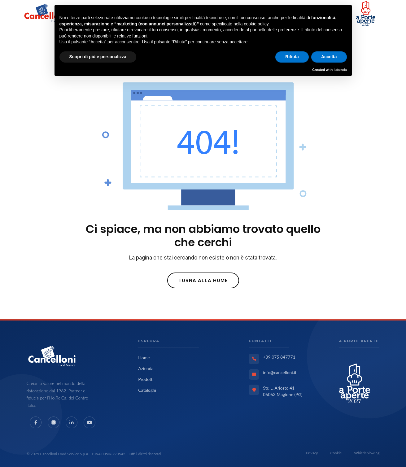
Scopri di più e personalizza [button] (97, 56)
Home (144, 357)
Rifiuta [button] (292, 56)
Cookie (336, 453)
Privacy (312, 453)
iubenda (340, 70)
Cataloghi (147, 390)
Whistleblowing (366, 453)
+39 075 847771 (279, 357)
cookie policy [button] (256, 23)
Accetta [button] (329, 56)
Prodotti (146, 379)
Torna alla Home (203, 280)
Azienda (145, 368)
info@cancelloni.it (279, 372)
